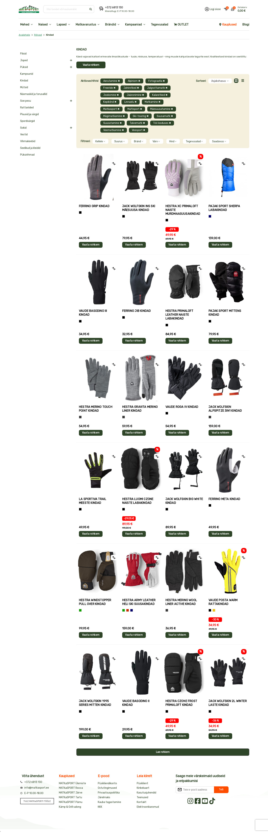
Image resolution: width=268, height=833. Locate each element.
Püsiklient (142, 783)
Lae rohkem (163, 752)
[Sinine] (210, 216)
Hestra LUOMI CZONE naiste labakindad (137, 501)
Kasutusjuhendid (146, 792)
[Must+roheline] (80, 509)
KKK (100, 806)
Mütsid (24, 87)
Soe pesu (25, 100)
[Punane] (127, 610)
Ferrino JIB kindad (136, 311)
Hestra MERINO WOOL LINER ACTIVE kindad (181, 602)
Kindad (24, 80)
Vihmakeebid (27, 141)
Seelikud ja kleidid (30, 148)
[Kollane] (214, 610)
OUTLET (181, 24)
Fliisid (23, 53)
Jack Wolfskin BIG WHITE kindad (184, 501)
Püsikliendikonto (107, 783)
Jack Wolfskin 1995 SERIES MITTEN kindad (95, 703)
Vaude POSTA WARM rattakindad (223, 602)
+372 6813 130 (114, 7)
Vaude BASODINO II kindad (135, 703)
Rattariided (27, 107)
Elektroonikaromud (148, 806)
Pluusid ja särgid (29, 114)
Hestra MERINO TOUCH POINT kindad (95, 408)
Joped (24, 60)
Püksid (24, 67)
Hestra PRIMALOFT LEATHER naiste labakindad (179, 314)
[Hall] (80, 417)
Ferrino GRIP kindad (94, 206)
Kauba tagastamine (109, 802)
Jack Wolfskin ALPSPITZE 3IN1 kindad (225, 408)
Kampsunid (26, 73)
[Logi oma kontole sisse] (212, 9)
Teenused (142, 797)
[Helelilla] (166, 220)
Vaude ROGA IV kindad (181, 407)
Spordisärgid (27, 121)
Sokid (23, 127)
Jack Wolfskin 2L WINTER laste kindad (228, 703)
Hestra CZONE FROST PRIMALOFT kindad (181, 703)
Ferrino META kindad (224, 499)
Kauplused (228, 24)
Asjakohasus (220, 81)
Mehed (24, 24)
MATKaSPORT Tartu (70, 797)
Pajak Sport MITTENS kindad (225, 312)
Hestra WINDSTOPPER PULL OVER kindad (95, 602)
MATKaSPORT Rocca (71, 787)
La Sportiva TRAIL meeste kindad (92, 501)
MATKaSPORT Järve (70, 792)
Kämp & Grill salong (70, 806)
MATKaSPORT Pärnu (70, 802)
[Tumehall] (166, 610)
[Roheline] (80, 610)
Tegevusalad (159, 24)
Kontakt (141, 802)
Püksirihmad (27, 154)
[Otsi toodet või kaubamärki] (66, 9)
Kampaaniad (133, 24)
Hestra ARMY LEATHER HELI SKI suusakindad (139, 602)
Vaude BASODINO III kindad (93, 312)
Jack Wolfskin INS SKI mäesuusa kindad (138, 208)
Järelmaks (104, 797)
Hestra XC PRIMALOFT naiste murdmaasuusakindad (182, 209)
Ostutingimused (107, 787)
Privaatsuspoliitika (109, 792)
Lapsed (62, 24)
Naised (43, 24)
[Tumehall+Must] (80, 212)
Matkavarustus (86, 24)
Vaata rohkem (91, 64)
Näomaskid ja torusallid (33, 94)
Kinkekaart (143, 787)
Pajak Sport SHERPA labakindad (224, 208)
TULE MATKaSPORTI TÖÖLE (37, 801)
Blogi (245, 24)
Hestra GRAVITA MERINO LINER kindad (140, 408)
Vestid (24, 134)
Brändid (110, 24)
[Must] (123, 216)
